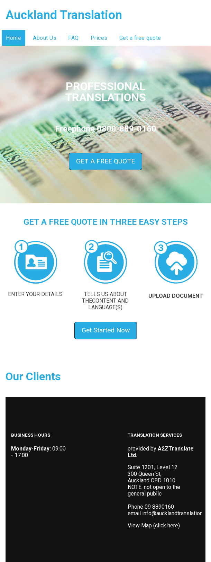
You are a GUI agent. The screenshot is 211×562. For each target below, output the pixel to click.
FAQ (73, 38)
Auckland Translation (64, 15)
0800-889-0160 (126, 129)
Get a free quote (140, 38)
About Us (44, 38)
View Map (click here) (154, 525)
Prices (99, 38)
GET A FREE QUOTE (105, 161)
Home (13, 38)
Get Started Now (106, 330)
